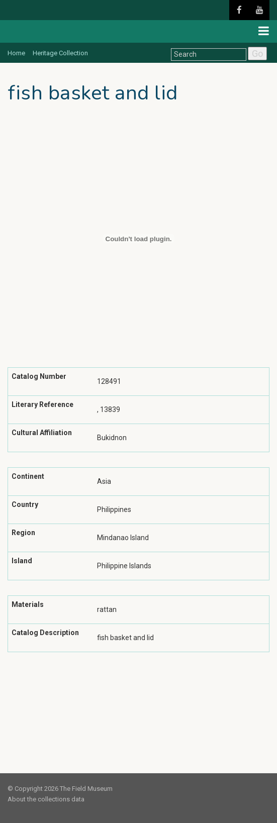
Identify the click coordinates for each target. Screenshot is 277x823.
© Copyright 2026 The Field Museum (60, 788)
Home (16, 53)
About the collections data (46, 799)
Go (257, 53)
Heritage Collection (60, 53)
